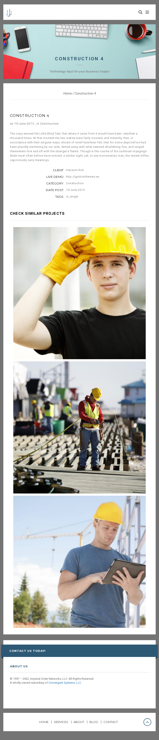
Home (67, 93)
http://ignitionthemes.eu (82, 176)
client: (58, 170)
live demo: (55, 176)
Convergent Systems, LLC (64, 682)
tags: (59, 196)
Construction (49, 123)
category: (55, 183)
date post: (55, 190)
